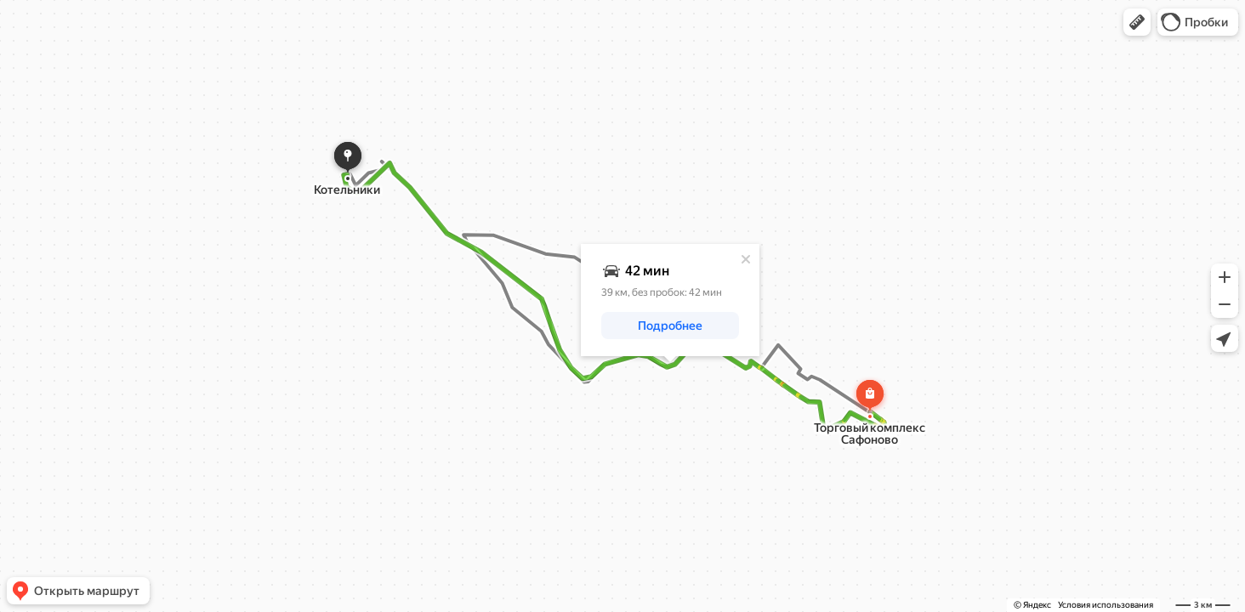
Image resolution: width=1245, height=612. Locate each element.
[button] (1137, 22)
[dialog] (670, 300)
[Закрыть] (746, 259)
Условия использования (1105, 604)
